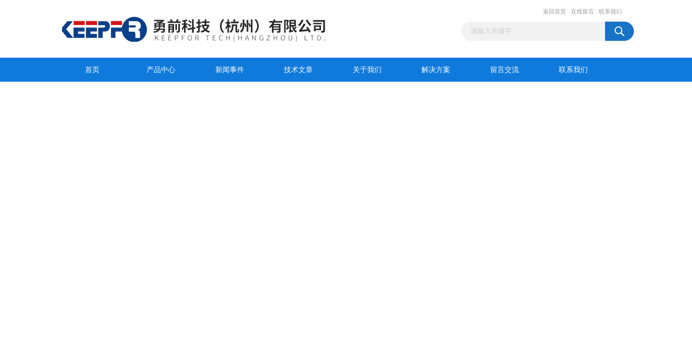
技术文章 (298, 70)
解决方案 (435, 70)
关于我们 (367, 70)
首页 (92, 70)
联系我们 (610, 11)
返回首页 (554, 11)
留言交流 (504, 70)
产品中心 (161, 70)
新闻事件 (229, 70)
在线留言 (582, 11)
